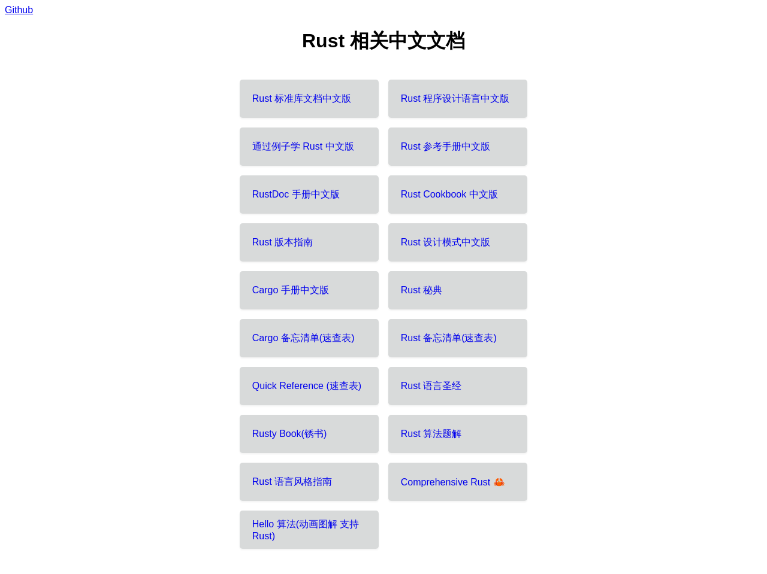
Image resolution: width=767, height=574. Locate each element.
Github (19, 10)
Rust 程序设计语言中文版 (455, 98)
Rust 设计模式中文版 (445, 242)
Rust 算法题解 (431, 434)
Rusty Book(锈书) (289, 434)
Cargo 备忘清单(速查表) (303, 338)
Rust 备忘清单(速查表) (449, 338)
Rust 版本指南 (282, 242)
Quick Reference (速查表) (306, 386)
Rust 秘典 (421, 290)
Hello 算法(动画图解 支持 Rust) (306, 530)
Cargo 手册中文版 (290, 290)
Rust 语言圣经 (431, 386)
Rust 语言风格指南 (292, 481)
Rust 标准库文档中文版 (301, 98)
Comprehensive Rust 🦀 (453, 482)
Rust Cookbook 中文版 (449, 194)
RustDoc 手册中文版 (296, 194)
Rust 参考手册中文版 (445, 146)
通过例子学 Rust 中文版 (303, 146)
